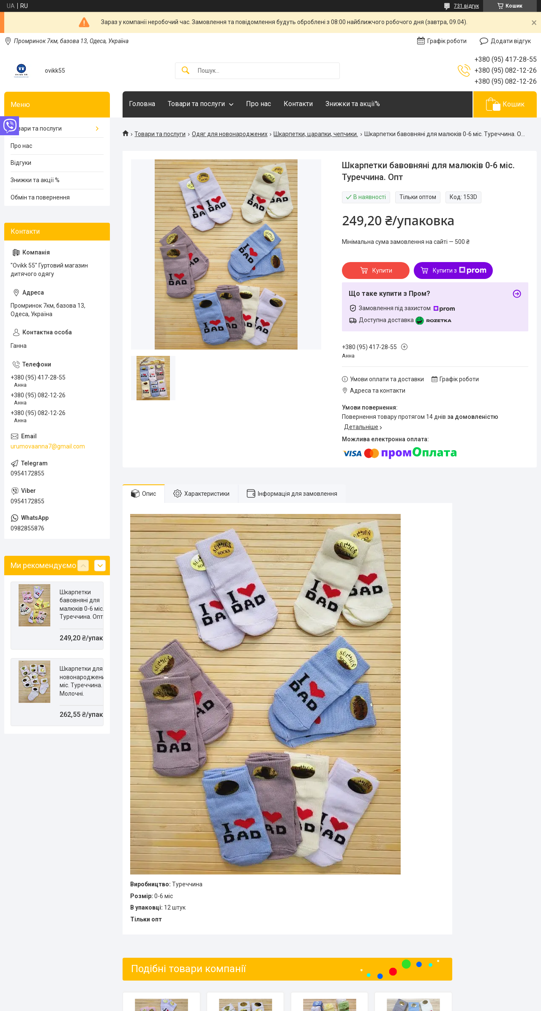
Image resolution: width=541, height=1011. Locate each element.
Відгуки (21, 162)
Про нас (258, 104)
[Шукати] (185, 70)
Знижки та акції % (35, 180)
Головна (142, 104)
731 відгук (466, 6)
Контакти (298, 104)
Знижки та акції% (352, 104)
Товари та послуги (196, 104)
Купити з (459, 270)
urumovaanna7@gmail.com (48, 446)
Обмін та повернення (40, 197)
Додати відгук (511, 41)
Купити (382, 270)
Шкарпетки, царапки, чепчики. (315, 134)
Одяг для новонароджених (230, 134)
